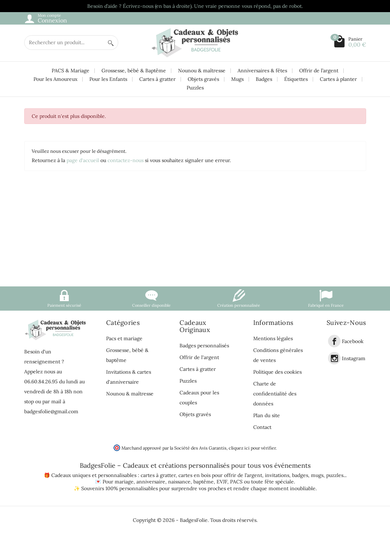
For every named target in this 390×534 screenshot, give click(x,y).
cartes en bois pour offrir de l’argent (220, 475)
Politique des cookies (277, 372)
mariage (124, 481)
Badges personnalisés (204, 345)
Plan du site (266, 415)
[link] (334, 341)
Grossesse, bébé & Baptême (134, 70)
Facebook (353, 341)
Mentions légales (273, 338)
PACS (236, 481)
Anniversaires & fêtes (262, 70)
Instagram (353, 358)
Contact (262, 427)
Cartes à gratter (157, 79)
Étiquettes (296, 79)
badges (300, 475)
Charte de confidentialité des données (274, 393)
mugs (317, 475)
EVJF (222, 481)
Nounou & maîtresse (201, 70)
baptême (203, 481)
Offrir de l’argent (318, 70)
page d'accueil (83, 160)
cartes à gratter (158, 475)
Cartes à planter (338, 79)
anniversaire (150, 481)
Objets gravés (203, 79)
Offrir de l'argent (199, 357)
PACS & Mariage (70, 70)
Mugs (237, 79)
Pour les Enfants (108, 79)
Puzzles (195, 87)
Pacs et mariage (124, 338)
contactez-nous (126, 160)
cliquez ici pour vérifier (252, 448)
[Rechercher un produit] (64, 43)
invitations (277, 475)
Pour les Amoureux (55, 79)
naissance (179, 481)
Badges (264, 79)
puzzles (334, 475)
